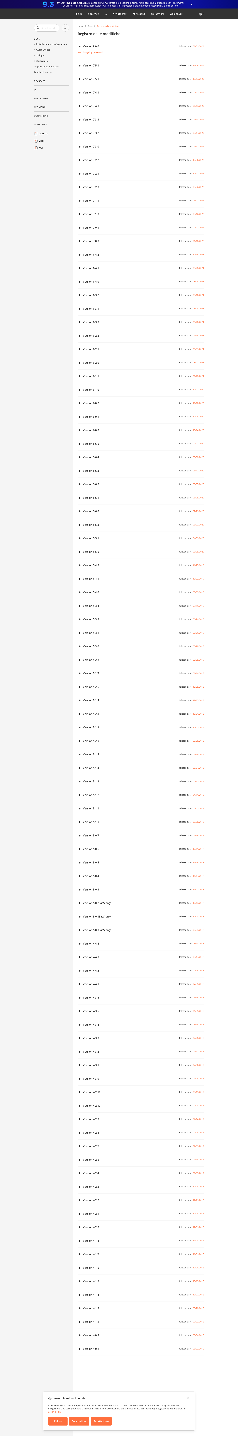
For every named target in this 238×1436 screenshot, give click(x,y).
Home (80, 26)
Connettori (157, 14)
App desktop (120, 14)
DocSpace (93, 14)
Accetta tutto (101, 1421)
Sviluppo (40, 55)
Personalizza (79, 1421)
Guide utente (43, 49)
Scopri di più (54, 1411)
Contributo (42, 60)
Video (41, 140)
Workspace (176, 14)
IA (106, 14)
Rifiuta (58, 1421)
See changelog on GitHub (90, 52)
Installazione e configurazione (51, 44)
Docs (79, 14)
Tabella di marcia (43, 72)
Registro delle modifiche (46, 66)
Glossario (43, 133)
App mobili (139, 14)
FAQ (41, 148)
